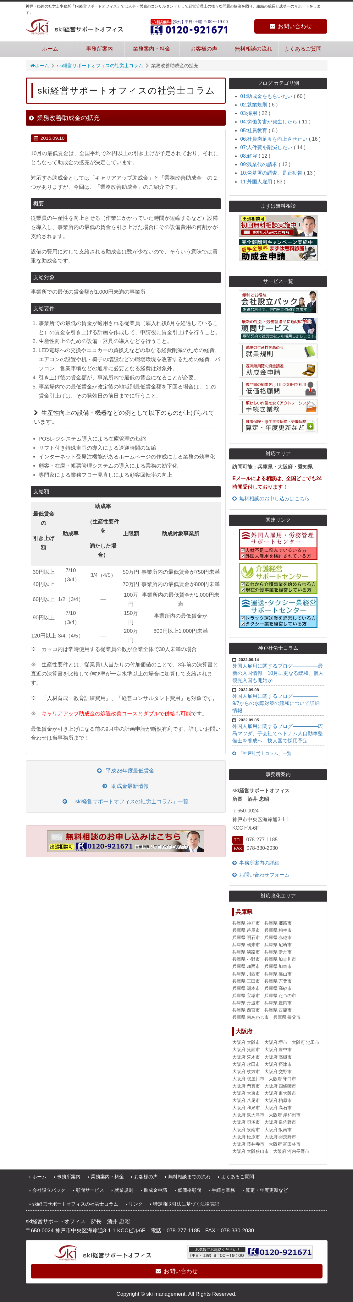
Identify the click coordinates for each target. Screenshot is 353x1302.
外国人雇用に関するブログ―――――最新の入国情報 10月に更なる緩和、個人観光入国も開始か (277, 673)
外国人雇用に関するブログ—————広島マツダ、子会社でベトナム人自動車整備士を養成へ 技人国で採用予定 (277, 733)
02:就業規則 (254, 104)
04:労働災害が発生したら (269, 121)
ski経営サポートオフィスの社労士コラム (100, 65)
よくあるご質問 (303, 49)
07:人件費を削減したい (267, 147)
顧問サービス (90, 1190)
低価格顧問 (189, 1190)
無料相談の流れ (253, 49)
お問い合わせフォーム (261, 874)
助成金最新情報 (125, 786)
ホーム (50, 49)
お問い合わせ (291, 26)
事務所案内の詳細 (255, 862)
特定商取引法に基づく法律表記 (186, 1204)
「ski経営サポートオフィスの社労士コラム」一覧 (126, 802)
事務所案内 (99, 49)
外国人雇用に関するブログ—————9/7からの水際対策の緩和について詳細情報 (276, 703)
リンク (136, 1204)
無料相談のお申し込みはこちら (271, 498)
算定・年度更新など (266, 1190)
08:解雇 (249, 156)
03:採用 (249, 113)
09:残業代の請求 (259, 164)
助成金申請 (155, 1190)
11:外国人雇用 (257, 181)
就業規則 (123, 1190)
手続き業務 (223, 1190)
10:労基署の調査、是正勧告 (272, 173)
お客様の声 (203, 49)
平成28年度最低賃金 (126, 771)
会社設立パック (48, 1190)
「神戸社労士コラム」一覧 (261, 753)
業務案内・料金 (151, 49)
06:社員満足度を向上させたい (274, 139)
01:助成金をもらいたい (267, 96)
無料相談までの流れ (189, 1176)
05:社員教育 (254, 130)
